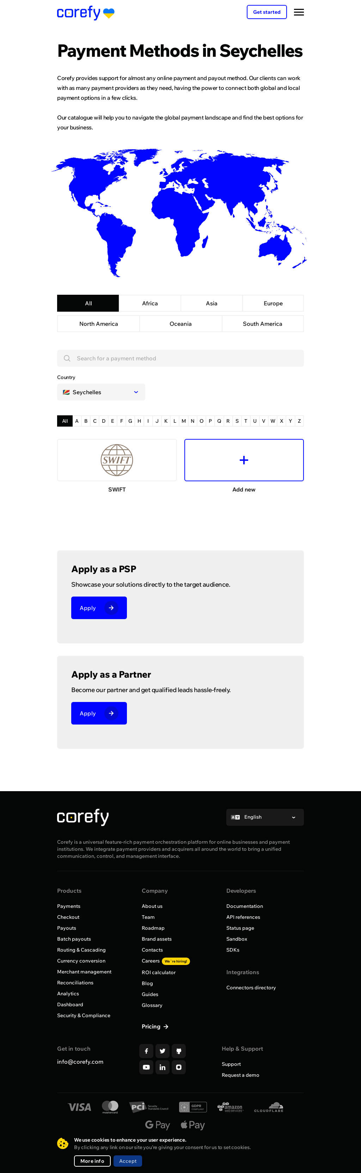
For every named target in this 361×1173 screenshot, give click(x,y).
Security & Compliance (83, 1015)
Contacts (152, 950)
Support (231, 1064)
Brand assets (157, 939)
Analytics (68, 993)
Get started (267, 12)
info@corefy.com (80, 1061)
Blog (147, 983)
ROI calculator (159, 972)
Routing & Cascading (81, 950)
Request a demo (240, 1075)
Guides (150, 994)
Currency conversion (81, 961)
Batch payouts (74, 939)
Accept (127, 1161)
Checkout (68, 917)
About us (152, 906)
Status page (240, 928)
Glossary (152, 1005)
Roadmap (153, 928)
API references (243, 917)
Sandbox (236, 939)
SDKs (232, 950)
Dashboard (70, 1004)
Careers (166, 961)
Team (148, 917)
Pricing (152, 1026)
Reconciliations (75, 982)
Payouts (66, 928)
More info (92, 1161)
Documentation (244, 906)
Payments (68, 906)
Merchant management (84, 972)
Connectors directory (251, 987)
